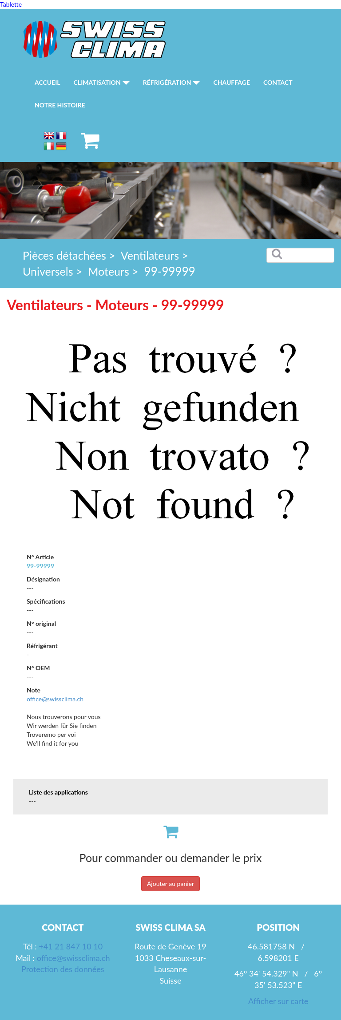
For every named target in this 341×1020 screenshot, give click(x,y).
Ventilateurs (150, 255)
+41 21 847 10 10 (71, 946)
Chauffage (231, 82)
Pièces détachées (64, 255)
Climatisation (102, 82)
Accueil (47, 82)
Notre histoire (60, 105)
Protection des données (62, 969)
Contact (278, 82)
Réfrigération (171, 82)
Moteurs (108, 271)
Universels (48, 271)
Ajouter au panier (170, 883)
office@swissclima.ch (55, 699)
